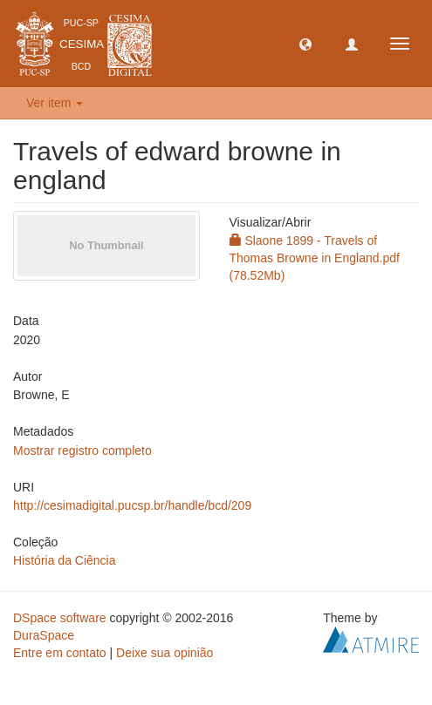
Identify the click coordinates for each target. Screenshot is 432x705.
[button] (305, 43)
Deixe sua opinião (164, 653)
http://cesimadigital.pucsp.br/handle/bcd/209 (132, 505)
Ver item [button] (54, 103)
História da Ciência (64, 560)
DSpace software (59, 618)
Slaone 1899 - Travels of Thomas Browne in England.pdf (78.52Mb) (315, 258)
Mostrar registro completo (82, 451)
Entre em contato (59, 653)
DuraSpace (43, 635)
